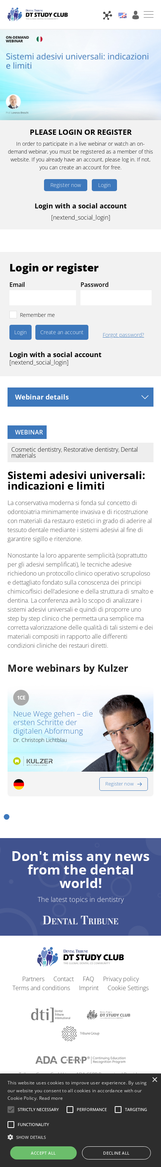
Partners (33, 979)
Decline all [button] (116, 1153)
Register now (65, 184)
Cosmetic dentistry (36, 449)
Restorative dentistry (91, 449)
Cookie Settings (128, 988)
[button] (6, 817)
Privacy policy (121, 979)
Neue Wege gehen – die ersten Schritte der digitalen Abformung (53, 722)
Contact (63, 979)
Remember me (37, 314)
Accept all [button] (43, 1153)
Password (94, 284)
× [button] (154, 1080)
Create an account (62, 332)
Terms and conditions (41, 988)
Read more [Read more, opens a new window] (51, 1098)
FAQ (88, 979)
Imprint (89, 988)
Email (17, 284)
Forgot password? (123, 335)
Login (104, 184)
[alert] (80, 1120)
